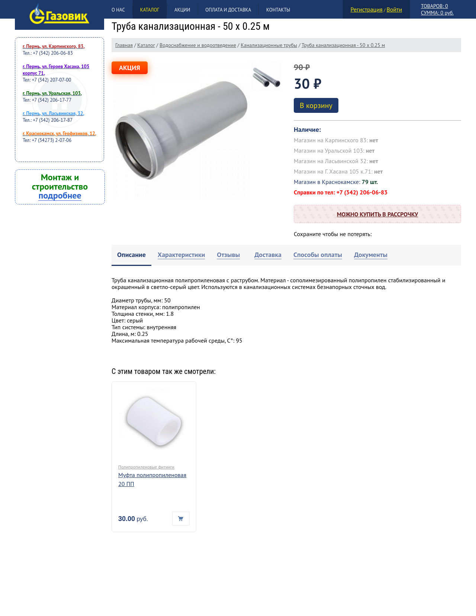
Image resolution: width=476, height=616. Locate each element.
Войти (394, 9)
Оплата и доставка (228, 10)
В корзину (316, 105)
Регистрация (367, 9)
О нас (118, 10)
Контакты (278, 10)
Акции (182, 10)
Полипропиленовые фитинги (146, 467)
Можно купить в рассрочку (377, 214)
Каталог (149, 10)
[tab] (131, 255)
